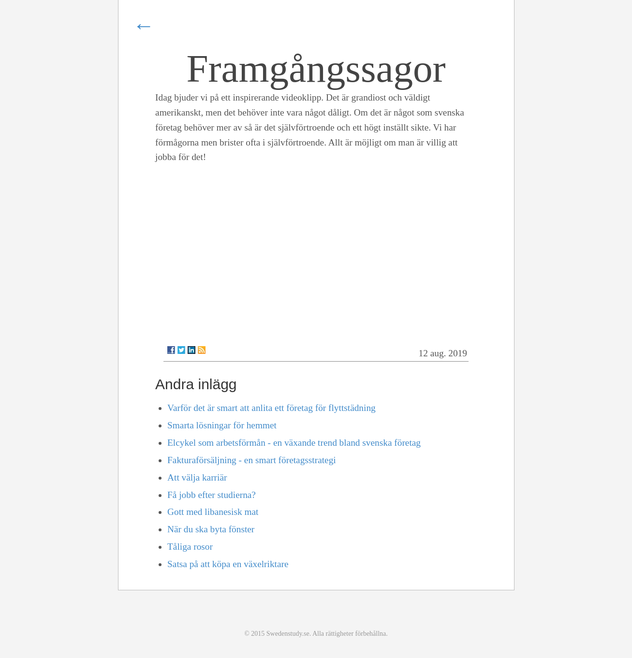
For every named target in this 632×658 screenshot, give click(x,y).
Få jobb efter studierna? (211, 495)
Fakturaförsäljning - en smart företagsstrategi (251, 460)
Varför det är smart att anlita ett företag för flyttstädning (271, 408)
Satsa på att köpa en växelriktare (227, 564)
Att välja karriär (197, 477)
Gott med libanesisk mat (212, 512)
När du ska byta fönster (210, 529)
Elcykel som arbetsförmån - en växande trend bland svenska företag (294, 443)
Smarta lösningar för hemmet (222, 425)
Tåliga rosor (190, 546)
